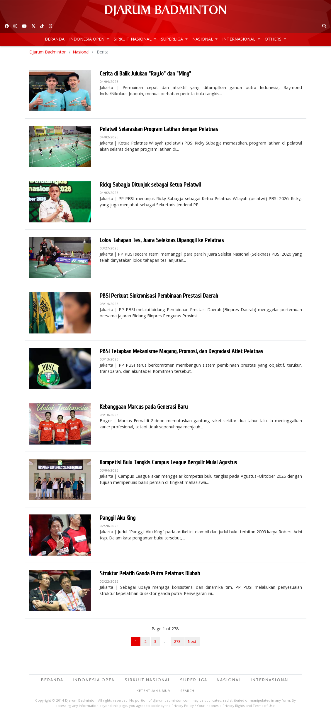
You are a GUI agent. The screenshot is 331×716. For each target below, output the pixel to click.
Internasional (239, 39)
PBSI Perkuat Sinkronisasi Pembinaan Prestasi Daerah (159, 297)
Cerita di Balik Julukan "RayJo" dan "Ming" (145, 74)
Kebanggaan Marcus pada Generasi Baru (144, 408)
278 (177, 642)
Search (187, 691)
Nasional (203, 39)
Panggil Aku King (117, 519)
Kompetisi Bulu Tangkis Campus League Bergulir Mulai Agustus (168, 463)
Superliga (172, 39)
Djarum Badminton (48, 53)
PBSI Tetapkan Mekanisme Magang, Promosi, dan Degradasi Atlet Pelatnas (181, 352)
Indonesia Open (87, 39)
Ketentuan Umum (154, 691)
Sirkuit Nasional (133, 39)
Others (274, 39)
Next (192, 642)
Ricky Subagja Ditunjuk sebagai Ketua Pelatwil (150, 185)
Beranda (54, 39)
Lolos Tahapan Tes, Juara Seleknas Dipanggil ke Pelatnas (162, 241)
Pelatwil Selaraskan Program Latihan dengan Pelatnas (159, 130)
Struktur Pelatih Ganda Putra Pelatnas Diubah (150, 574)
